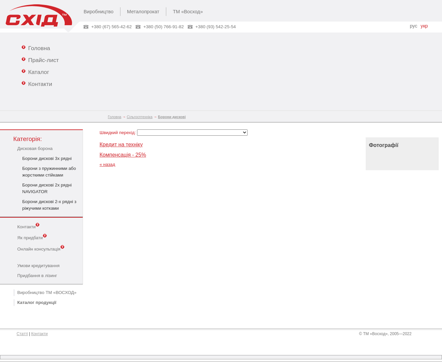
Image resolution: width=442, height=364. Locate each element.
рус (413, 26)
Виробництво (98, 11)
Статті (22, 333)
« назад (107, 164)
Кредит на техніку (121, 144)
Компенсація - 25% (123, 155)
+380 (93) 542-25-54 (215, 26)
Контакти (37, 83)
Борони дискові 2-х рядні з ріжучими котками (49, 205)
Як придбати (32, 237)
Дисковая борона (34, 148)
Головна (36, 47)
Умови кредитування (38, 265)
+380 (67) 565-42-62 (111, 26)
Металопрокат (143, 11)
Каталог (35, 71)
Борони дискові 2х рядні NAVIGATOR (47, 188)
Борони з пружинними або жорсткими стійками (49, 172)
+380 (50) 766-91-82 (163, 26)
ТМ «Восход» (188, 11)
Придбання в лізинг (37, 275)
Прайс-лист (40, 59)
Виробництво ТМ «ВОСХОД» (46, 292)
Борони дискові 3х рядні (47, 158)
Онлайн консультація (40, 249)
